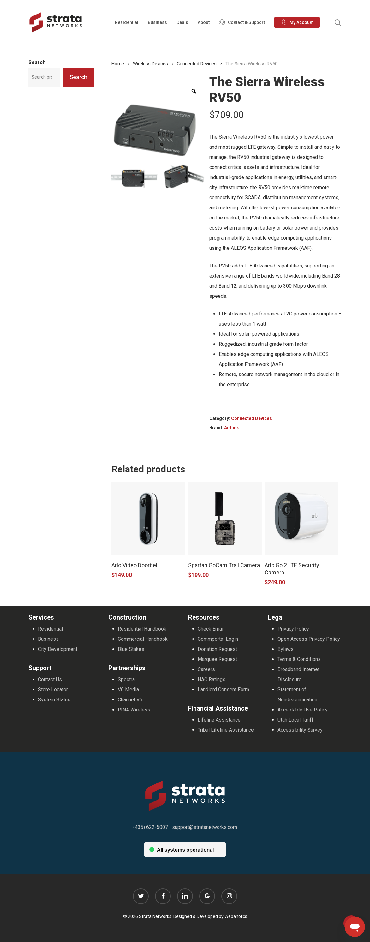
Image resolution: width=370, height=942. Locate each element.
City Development (57, 649)
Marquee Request (217, 659)
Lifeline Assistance (219, 720)
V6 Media (128, 690)
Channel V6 (130, 700)
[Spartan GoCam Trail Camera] (225, 518)
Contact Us (50, 679)
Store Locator (53, 690)
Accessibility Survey (300, 730)
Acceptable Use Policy (303, 710)
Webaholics (235, 916)
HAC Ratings (211, 679)
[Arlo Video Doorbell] (148, 518)
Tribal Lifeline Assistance (226, 730)
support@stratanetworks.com (204, 827)
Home (117, 64)
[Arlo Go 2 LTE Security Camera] (301, 518)
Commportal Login (218, 639)
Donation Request (217, 649)
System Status (54, 700)
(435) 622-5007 (150, 827)
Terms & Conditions (299, 659)
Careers (206, 669)
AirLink (231, 427)
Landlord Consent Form (223, 690)
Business (48, 639)
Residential (50, 629)
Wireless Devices (150, 64)
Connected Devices (197, 64)
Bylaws (286, 649)
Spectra (126, 679)
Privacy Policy (293, 629)
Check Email (211, 629)
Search (36, 62)
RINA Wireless (134, 710)
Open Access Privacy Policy (309, 639)
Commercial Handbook (143, 639)
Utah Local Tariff (295, 720)
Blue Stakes (131, 649)
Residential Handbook (142, 629)
